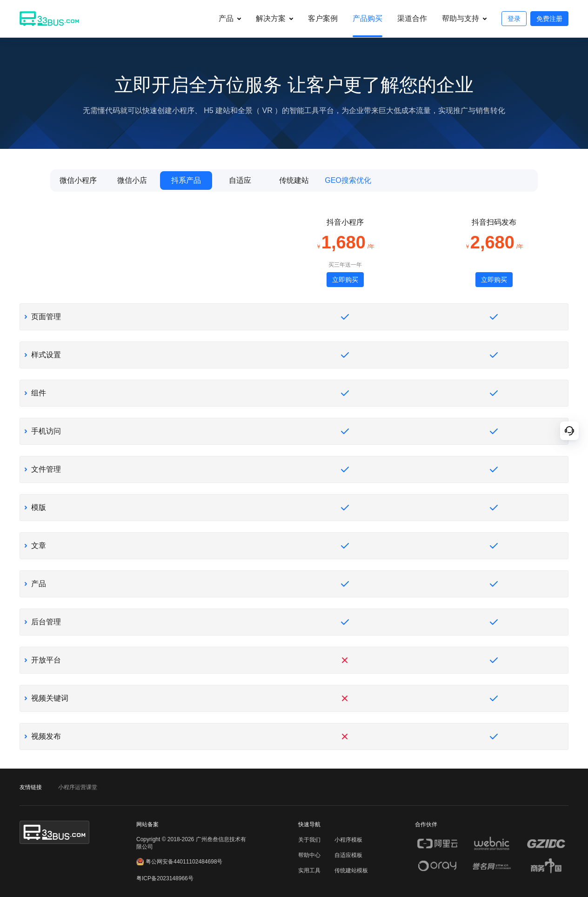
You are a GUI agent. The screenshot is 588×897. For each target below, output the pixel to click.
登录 (514, 18)
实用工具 (309, 870)
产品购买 (367, 18)
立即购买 (345, 279)
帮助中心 (309, 855)
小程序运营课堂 (77, 787)
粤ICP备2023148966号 (165, 878)
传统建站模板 (351, 870)
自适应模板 (348, 855)
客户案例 (323, 18)
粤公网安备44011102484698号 (179, 861)
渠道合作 (412, 18)
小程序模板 (348, 840)
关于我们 (309, 840)
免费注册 (549, 18)
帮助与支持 (460, 18)
